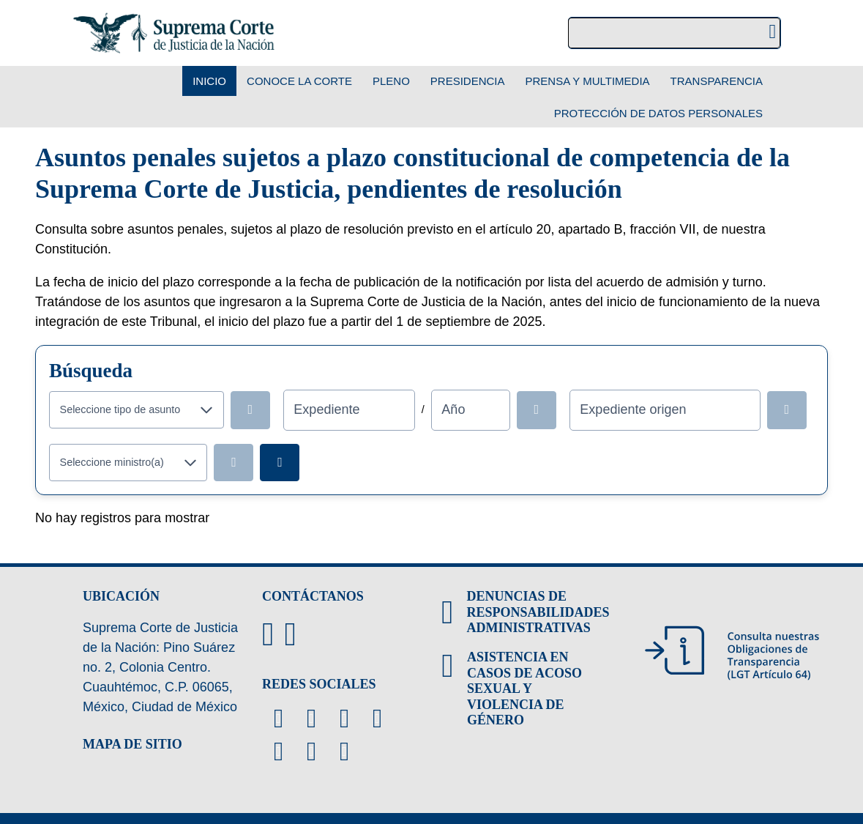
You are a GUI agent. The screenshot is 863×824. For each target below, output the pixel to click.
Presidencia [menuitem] (467, 81)
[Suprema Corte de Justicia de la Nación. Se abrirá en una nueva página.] (174, 33)
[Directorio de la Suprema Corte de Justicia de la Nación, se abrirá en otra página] (268, 634)
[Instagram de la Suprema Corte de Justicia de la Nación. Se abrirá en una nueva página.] (377, 718)
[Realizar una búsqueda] (772, 33)
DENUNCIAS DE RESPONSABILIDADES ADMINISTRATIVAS (537, 612)
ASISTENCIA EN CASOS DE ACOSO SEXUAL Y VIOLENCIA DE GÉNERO (524, 688)
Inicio (209, 81)
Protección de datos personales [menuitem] (658, 113)
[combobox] (120, 410)
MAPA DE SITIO (132, 744)
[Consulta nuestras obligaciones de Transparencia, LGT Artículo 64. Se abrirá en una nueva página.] (731, 653)
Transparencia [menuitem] (716, 81)
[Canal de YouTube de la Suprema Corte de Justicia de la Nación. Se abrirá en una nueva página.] (344, 718)
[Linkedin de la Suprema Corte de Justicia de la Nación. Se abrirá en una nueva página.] (311, 751)
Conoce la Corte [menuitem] (299, 81)
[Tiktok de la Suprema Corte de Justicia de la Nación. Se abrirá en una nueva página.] (344, 751)
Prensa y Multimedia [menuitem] (588, 81)
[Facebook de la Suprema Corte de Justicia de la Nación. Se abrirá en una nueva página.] (311, 718)
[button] (206, 410)
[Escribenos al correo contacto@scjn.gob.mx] (290, 634)
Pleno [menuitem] (391, 81)
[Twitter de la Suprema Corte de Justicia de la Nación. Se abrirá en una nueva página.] (278, 718)
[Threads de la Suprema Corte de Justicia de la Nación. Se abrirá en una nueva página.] (278, 751)
